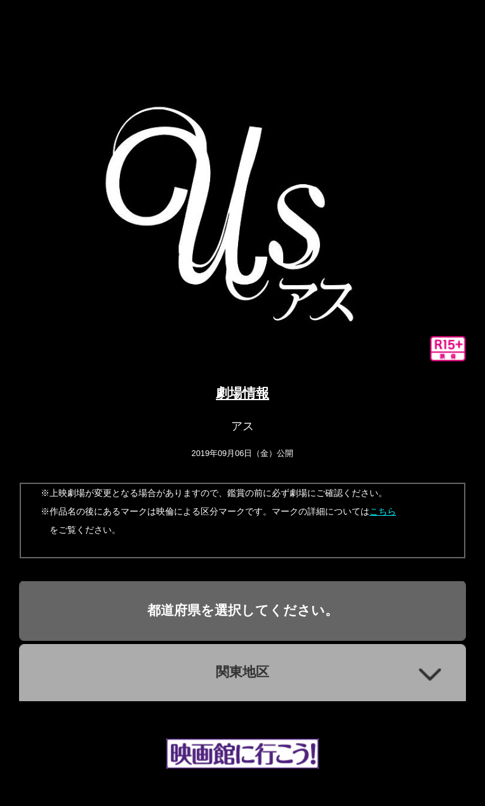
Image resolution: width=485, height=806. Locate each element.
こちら (382, 511)
